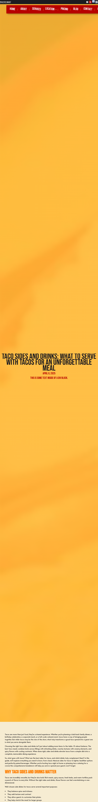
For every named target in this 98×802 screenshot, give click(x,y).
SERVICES (36, 9)
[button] (50, 9)
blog (75, 9)
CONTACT (87, 9)
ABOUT (23, 9)
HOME (12, 9)
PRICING (64, 9)
